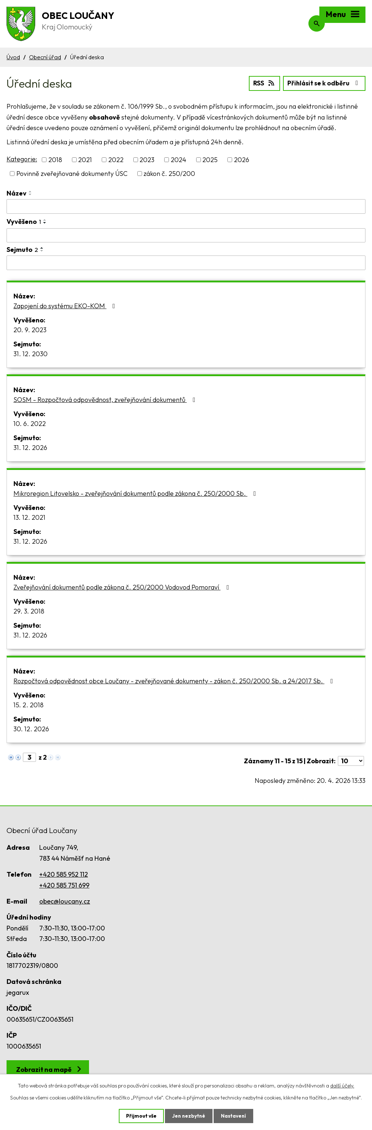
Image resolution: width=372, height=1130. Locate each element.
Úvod (13, 57)
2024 (178, 159)
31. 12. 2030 (30, 353)
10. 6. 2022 (29, 423)
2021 (85, 159)
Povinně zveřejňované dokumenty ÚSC (72, 173)
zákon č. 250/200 (169, 173)
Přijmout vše (140, 1116)
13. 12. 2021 (29, 517)
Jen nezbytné (188, 1116)
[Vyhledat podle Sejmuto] (186, 262)
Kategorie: (22, 158)
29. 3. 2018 (28, 611)
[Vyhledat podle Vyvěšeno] (186, 235)
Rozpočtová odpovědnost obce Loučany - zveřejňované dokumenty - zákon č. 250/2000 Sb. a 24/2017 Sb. (174, 680)
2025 (210, 159)
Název (17, 193)
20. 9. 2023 (29, 329)
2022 (116, 159)
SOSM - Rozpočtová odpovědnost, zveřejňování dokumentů (105, 399)
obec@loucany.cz (64, 901)
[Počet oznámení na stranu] (351, 760)
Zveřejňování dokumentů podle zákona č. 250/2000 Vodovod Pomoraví (122, 587)
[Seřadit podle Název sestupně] (31, 194)
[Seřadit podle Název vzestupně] (31, 191)
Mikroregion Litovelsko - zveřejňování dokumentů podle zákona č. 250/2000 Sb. (136, 493)
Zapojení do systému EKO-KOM (65, 305)
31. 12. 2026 (30, 447)
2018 (55, 159)
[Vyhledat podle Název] (186, 206)
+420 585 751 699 (64, 885)
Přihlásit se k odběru (323, 83)
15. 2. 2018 (28, 704)
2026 (241, 159)
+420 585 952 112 (63, 874)
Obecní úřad (45, 57)
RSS (262, 83)
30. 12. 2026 (31, 728)
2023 (147, 159)
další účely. (342, 1085)
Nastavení (234, 1116)
